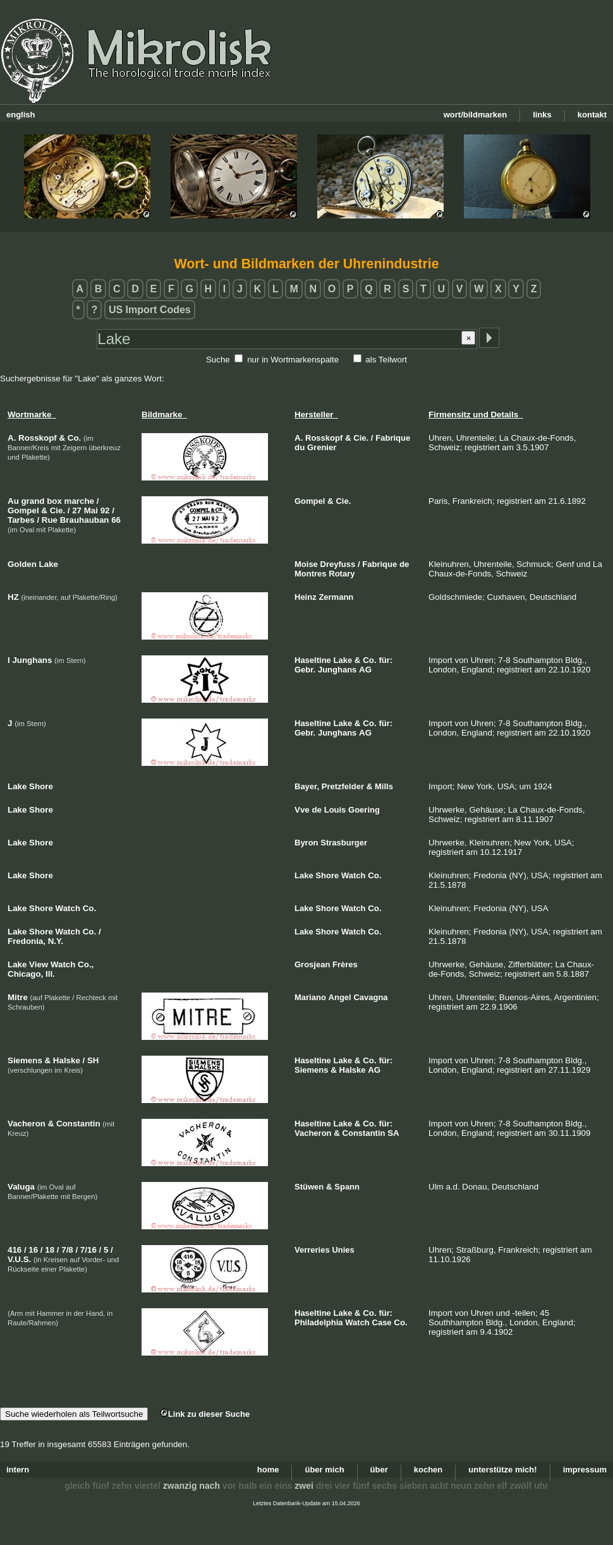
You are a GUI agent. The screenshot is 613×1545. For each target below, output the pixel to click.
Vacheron (313, 1133)
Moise (306, 564)
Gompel (309, 501)
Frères (345, 964)
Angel (340, 997)
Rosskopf (324, 438)
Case (382, 1322)
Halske (352, 1070)
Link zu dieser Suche (205, 1414)
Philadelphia (318, 1322)
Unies (343, 1250)
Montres (310, 573)
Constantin (364, 1133)
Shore (327, 875)
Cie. (360, 438)
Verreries (312, 1250)
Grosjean (312, 964)
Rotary (342, 573)
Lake (343, 660)
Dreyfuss (338, 564)
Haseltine (312, 660)
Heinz (305, 597)
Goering (364, 809)
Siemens (311, 1070)
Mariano (310, 997)
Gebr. (304, 669)
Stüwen (309, 1186)
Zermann (336, 597)
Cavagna (370, 997)
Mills (384, 786)
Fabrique (392, 438)
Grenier (321, 447)
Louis (335, 809)
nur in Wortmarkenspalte (293, 359)
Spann (347, 1186)
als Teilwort (386, 359)
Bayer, (306, 786)
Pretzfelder (343, 786)
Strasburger (343, 842)
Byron (306, 842)
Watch (353, 875)
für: (385, 660)
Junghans (337, 669)
